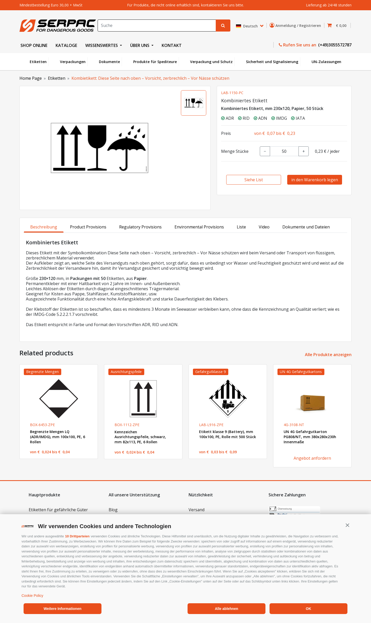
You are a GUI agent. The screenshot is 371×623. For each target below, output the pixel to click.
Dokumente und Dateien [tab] (306, 227)
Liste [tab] (241, 227)
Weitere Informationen (62, 609)
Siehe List (253, 180)
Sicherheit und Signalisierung (272, 61)
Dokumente (109, 61)
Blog (113, 510)
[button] (347, 525)
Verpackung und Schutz (211, 61)
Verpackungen (73, 61)
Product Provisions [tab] (88, 227)
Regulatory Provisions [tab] (140, 227)
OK (308, 609)
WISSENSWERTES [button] (102, 45)
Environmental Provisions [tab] (199, 227)
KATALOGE (66, 45)
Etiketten (38, 61)
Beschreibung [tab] (43, 227)
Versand (196, 510)
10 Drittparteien (77, 536)
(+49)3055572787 (334, 45)
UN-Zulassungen (326, 61)
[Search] (157, 25)
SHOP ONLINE (33, 45)
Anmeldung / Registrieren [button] (296, 25)
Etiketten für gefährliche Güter (58, 510)
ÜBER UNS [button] (140, 45)
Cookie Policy (32, 596)
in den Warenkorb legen (314, 180)
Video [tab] (264, 227)
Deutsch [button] (247, 26)
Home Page (30, 78)
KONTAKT (172, 45)
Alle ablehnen (226, 609)
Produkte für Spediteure (155, 61)
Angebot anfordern (312, 458)
